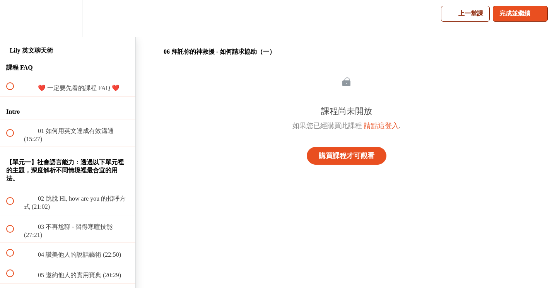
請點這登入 (381, 126)
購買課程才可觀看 (346, 156)
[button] (14, 18)
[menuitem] (67, 18)
